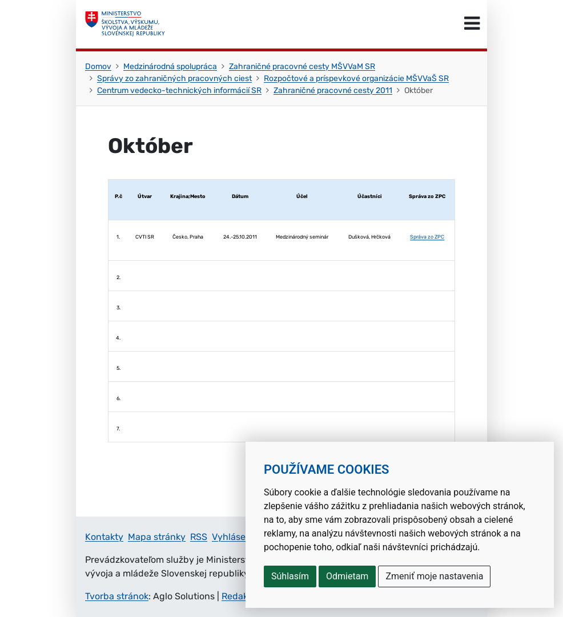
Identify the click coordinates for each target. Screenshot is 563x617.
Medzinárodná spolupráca (170, 66)
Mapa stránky (157, 536)
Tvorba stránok (116, 596)
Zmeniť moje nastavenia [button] (434, 576)
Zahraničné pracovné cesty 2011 (333, 90)
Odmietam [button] (347, 576)
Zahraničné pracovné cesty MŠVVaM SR (302, 66)
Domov (98, 66)
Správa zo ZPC (427, 237)
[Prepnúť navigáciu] (472, 24)
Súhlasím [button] (290, 576)
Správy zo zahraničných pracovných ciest (174, 78)
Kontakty (104, 536)
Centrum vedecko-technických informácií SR (179, 90)
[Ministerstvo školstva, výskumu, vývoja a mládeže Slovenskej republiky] (125, 24)
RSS (198, 536)
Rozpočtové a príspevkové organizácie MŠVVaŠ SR (356, 78)
